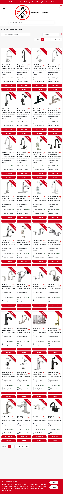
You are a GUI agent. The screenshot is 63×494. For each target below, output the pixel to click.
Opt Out (54, 487)
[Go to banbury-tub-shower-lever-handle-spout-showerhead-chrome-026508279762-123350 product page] (39, 201)
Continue (53, 482)
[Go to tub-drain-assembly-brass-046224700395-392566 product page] (54, 333)
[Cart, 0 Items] (60, 7)
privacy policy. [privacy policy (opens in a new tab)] (8, 488)
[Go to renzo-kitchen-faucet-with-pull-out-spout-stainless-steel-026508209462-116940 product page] (54, 113)
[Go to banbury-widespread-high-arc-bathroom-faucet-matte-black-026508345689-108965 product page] (54, 157)
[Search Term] (31, 22)
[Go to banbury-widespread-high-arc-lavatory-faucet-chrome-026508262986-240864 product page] (39, 289)
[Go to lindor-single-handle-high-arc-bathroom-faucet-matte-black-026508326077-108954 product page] (8, 333)
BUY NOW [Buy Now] (8, 89)
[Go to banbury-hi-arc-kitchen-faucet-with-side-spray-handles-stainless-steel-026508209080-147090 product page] (23, 333)
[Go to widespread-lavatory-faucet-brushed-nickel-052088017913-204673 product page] (54, 245)
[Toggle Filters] (61, 34)
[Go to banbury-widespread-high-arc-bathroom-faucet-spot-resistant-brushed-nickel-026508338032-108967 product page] (8, 289)
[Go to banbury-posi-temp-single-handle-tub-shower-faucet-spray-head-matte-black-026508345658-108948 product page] (23, 113)
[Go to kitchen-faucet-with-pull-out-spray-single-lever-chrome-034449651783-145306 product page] (23, 289)
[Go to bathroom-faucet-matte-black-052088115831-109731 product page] (54, 421)
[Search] (53, 22)
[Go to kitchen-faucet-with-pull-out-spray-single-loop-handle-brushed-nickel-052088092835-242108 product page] (23, 201)
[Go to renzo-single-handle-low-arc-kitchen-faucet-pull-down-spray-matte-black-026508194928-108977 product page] (39, 113)
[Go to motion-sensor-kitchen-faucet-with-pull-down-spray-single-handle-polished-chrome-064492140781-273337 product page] (54, 69)
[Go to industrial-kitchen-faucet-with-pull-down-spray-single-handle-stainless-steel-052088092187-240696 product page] (39, 69)
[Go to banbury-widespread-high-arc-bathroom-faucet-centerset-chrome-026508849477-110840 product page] (39, 333)
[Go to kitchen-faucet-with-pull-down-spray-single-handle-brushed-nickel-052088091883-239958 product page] (8, 157)
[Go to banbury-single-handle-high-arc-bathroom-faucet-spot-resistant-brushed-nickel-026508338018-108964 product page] (8, 421)
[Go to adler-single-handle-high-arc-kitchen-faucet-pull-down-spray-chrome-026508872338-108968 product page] (8, 201)
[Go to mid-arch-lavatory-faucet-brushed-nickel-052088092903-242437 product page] (54, 289)
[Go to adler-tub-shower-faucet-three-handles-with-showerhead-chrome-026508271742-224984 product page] (23, 377)
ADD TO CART (8, 85)
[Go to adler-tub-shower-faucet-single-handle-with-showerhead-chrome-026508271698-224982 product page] (8, 377)
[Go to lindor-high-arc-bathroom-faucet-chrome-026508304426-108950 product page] (39, 245)
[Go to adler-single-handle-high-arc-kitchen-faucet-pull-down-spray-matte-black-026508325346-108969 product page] (8, 113)
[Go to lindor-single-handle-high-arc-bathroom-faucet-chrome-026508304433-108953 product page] (39, 377)
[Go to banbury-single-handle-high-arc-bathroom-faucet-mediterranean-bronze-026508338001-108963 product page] (54, 377)
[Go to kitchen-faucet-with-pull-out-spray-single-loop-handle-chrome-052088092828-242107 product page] (8, 245)
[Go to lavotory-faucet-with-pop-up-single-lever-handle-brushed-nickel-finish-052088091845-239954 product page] (23, 421)
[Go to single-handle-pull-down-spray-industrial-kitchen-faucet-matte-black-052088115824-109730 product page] (23, 69)
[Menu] (4, 8)
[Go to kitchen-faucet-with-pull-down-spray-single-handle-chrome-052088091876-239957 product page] (54, 201)
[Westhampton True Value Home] (22, 12)
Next (59, 39)
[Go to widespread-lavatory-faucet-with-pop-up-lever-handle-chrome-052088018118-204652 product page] (39, 421)
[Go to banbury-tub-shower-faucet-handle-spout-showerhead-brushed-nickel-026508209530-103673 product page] (39, 157)
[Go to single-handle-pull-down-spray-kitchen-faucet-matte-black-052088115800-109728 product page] (23, 157)
